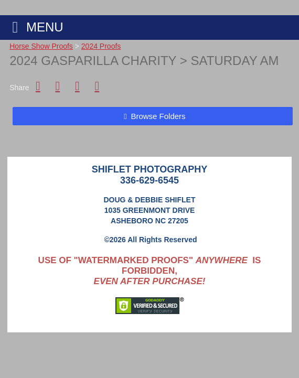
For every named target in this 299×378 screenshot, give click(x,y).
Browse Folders (158, 116)
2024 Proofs (101, 46)
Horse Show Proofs (41, 46)
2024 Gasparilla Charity (92, 60)
